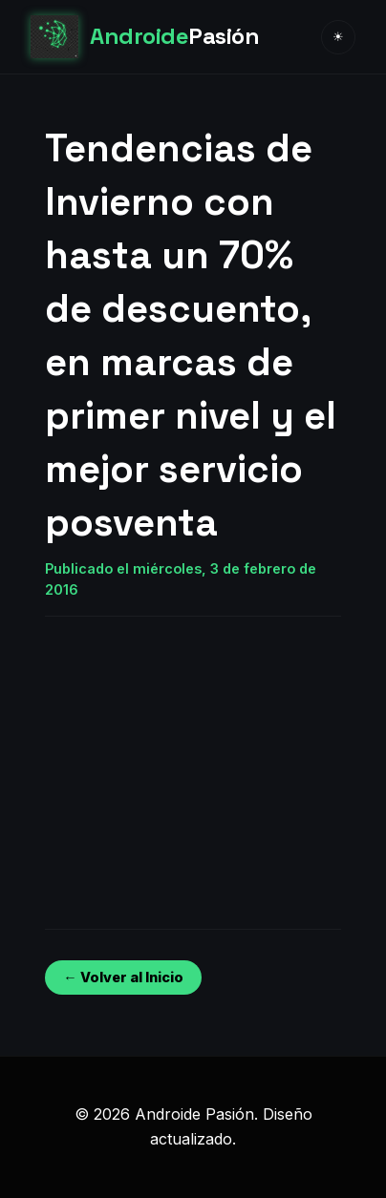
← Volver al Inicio (122, 977)
